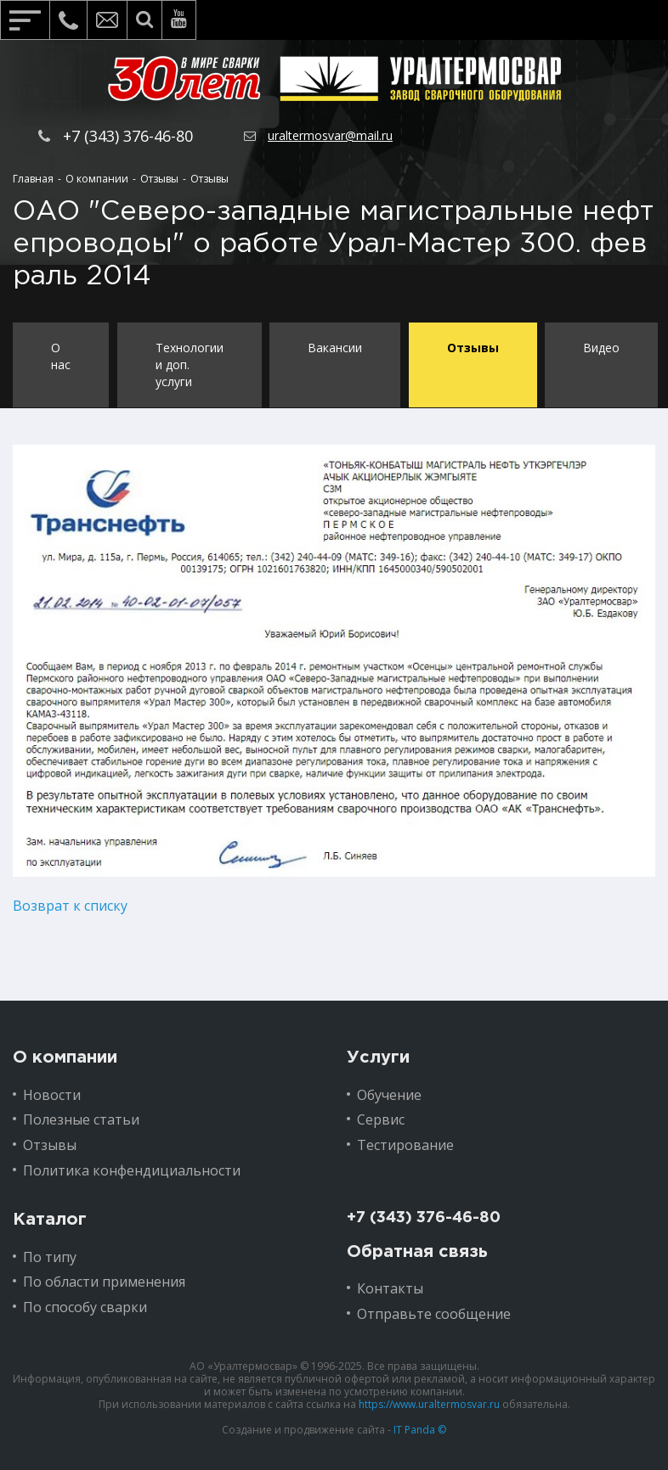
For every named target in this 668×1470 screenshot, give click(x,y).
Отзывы (474, 347)
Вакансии (336, 347)
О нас (61, 356)
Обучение (389, 1094)
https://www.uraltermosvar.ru (429, 1403)
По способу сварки (85, 1307)
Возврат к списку (70, 905)
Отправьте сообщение (434, 1313)
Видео (603, 347)
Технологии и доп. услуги (190, 364)
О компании (65, 1056)
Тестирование (405, 1145)
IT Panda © (419, 1429)
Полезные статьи (81, 1119)
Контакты (390, 1288)
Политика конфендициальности (132, 1169)
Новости (52, 1094)
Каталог (50, 1218)
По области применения (104, 1281)
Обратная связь (417, 1251)
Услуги (378, 1056)
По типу (49, 1256)
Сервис (381, 1119)
